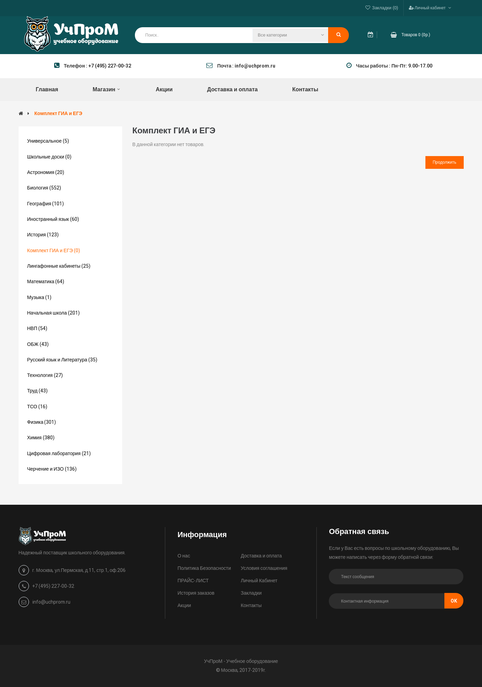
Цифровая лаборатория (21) (59, 453)
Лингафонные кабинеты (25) (59, 266)
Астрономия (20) (46, 172)
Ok (454, 601)
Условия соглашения (264, 568)
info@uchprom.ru (51, 602)
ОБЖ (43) (38, 344)
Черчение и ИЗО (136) (52, 469)
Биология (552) (44, 188)
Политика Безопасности (204, 568)
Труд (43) (37, 390)
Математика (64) (46, 281)
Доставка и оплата (261, 556)
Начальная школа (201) (53, 313)
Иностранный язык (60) (53, 219)
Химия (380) (41, 437)
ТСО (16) (37, 406)
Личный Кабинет (259, 580)
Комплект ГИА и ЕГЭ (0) (53, 250)
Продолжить (444, 162)
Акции (184, 605)
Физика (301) (41, 422)
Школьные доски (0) (49, 157)
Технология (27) (45, 375)
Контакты (251, 605)
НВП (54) (37, 328)
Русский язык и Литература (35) (62, 359)
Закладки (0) (385, 7)
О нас (183, 556)
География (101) (45, 203)
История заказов (195, 593)
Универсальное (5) (48, 141)
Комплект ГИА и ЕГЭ (58, 113)
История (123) (43, 234)
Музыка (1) (39, 297)
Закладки (251, 593)
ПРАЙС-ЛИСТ (192, 580)
